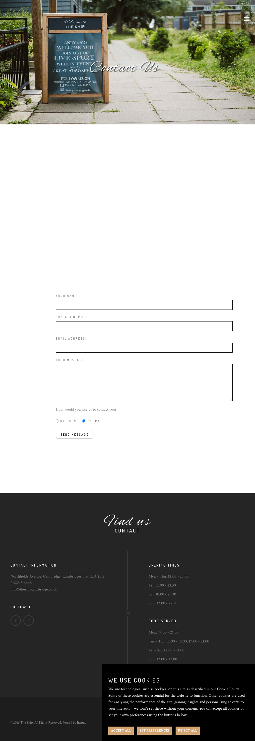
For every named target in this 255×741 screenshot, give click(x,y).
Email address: (71, 338)
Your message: (70, 360)
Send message (75, 434)
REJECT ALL (187, 730)
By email (95, 421)
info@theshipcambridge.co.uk (33, 589)
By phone (69, 421)
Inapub (81, 722)
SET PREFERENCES (155, 730)
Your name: (67, 296)
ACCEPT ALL (121, 730)
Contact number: (72, 317)
